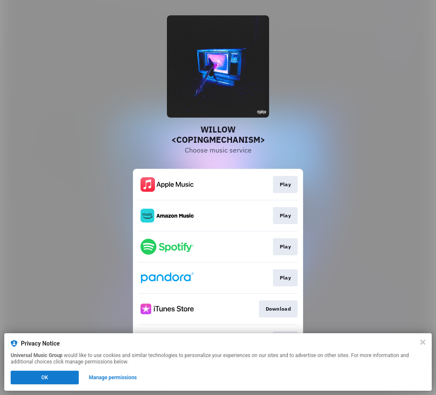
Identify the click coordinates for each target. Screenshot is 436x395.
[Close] (423, 342)
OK (44, 378)
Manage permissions (113, 378)
